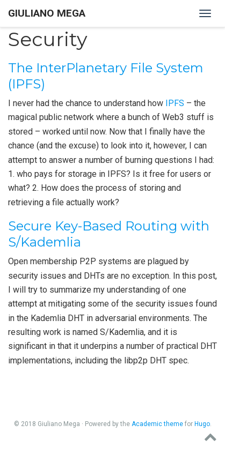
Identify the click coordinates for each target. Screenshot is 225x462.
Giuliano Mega (46, 13)
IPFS (174, 103)
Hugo (202, 424)
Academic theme (157, 424)
